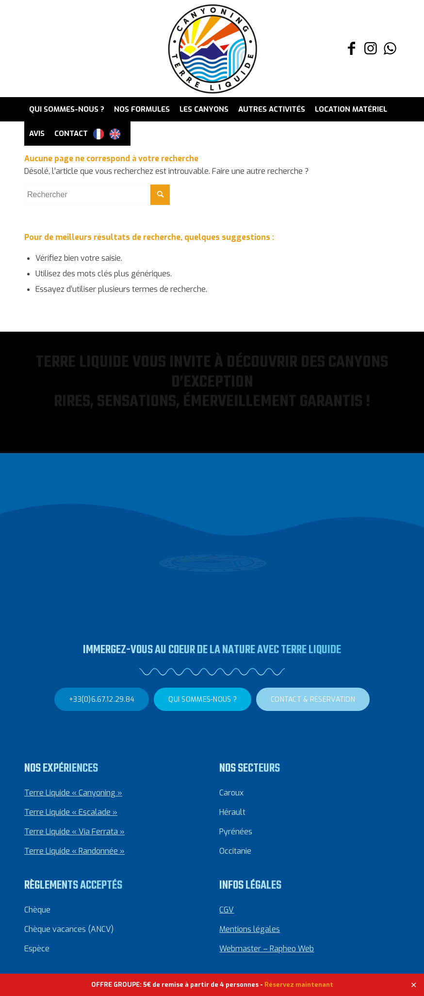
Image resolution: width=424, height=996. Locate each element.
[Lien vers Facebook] (351, 48)
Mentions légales (249, 929)
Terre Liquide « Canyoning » (73, 792)
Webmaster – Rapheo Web (266, 948)
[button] (24, 405)
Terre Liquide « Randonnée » (74, 850)
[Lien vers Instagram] (370, 48)
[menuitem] (66, 109)
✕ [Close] (413, 984)
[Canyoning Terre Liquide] (212, 48)
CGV (226, 909)
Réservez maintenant (298, 984)
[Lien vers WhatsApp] (390, 48)
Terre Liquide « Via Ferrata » (74, 831)
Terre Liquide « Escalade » (70, 812)
